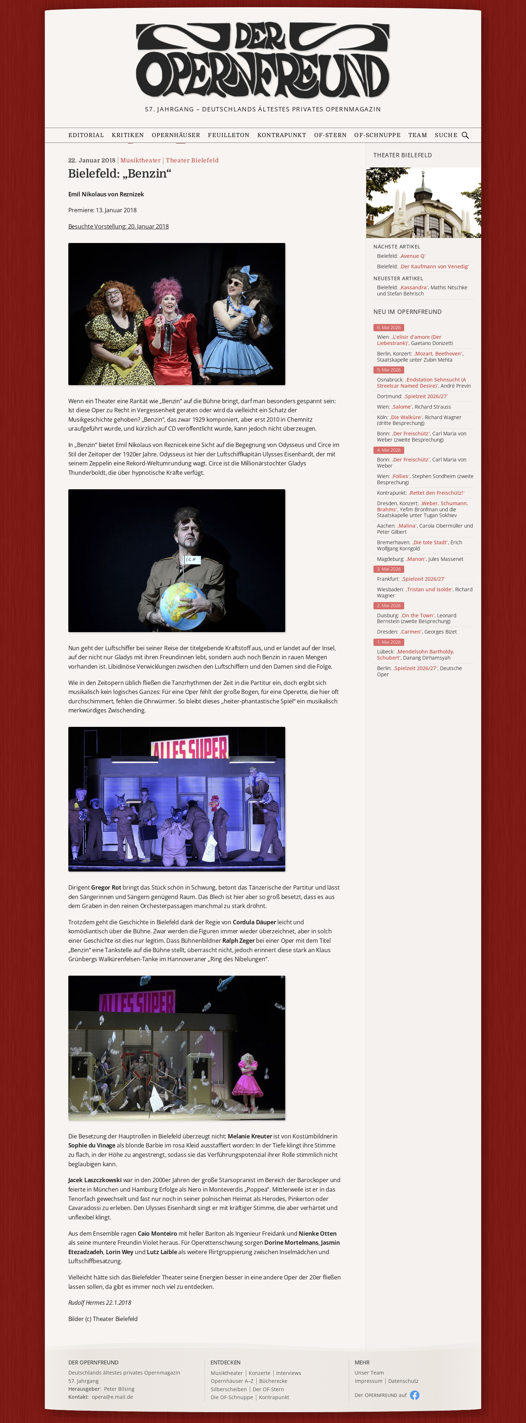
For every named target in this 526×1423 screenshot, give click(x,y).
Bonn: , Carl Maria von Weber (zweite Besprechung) (421, 437)
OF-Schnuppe (377, 135)
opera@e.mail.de (112, 1396)
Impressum (368, 1381)
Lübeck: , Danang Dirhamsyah (415, 655)
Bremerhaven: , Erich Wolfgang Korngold (419, 546)
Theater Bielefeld (192, 160)
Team (418, 135)
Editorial (86, 135)
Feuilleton (228, 135)
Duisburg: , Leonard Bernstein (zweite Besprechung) (416, 619)
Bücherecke (273, 1381)
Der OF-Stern (268, 1389)
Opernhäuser (176, 135)
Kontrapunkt (281, 135)
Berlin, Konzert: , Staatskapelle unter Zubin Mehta (420, 357)
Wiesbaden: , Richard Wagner (424, 593)
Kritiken (128, 135)
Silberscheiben (229, 1389)
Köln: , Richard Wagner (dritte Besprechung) (419, 420)
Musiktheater (140, 160)
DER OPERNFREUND (93, 1362)
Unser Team (369, 1372)
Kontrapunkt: (421, 493)
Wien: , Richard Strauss (414, 407)
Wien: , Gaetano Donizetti (415, 340)
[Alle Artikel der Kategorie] (423, 202)
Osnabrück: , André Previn (424, 383)
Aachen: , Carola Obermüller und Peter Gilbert (425, 529)
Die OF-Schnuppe (232, 1397)
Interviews (288, 1373)
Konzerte (259, 1373)
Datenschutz (403, 1381)
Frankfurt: (411, 579)
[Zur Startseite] (263, 60)
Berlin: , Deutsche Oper (419, 671)
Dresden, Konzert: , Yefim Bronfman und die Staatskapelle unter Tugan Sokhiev (422, 509)
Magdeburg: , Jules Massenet (420, 559)
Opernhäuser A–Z (232, 1381)
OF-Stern (330, 135)
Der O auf (381, 1395)
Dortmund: (412, 396)
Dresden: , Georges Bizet (417, 632)
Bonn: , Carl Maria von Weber (421, 463)
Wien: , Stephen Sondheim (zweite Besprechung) (425, 479)
